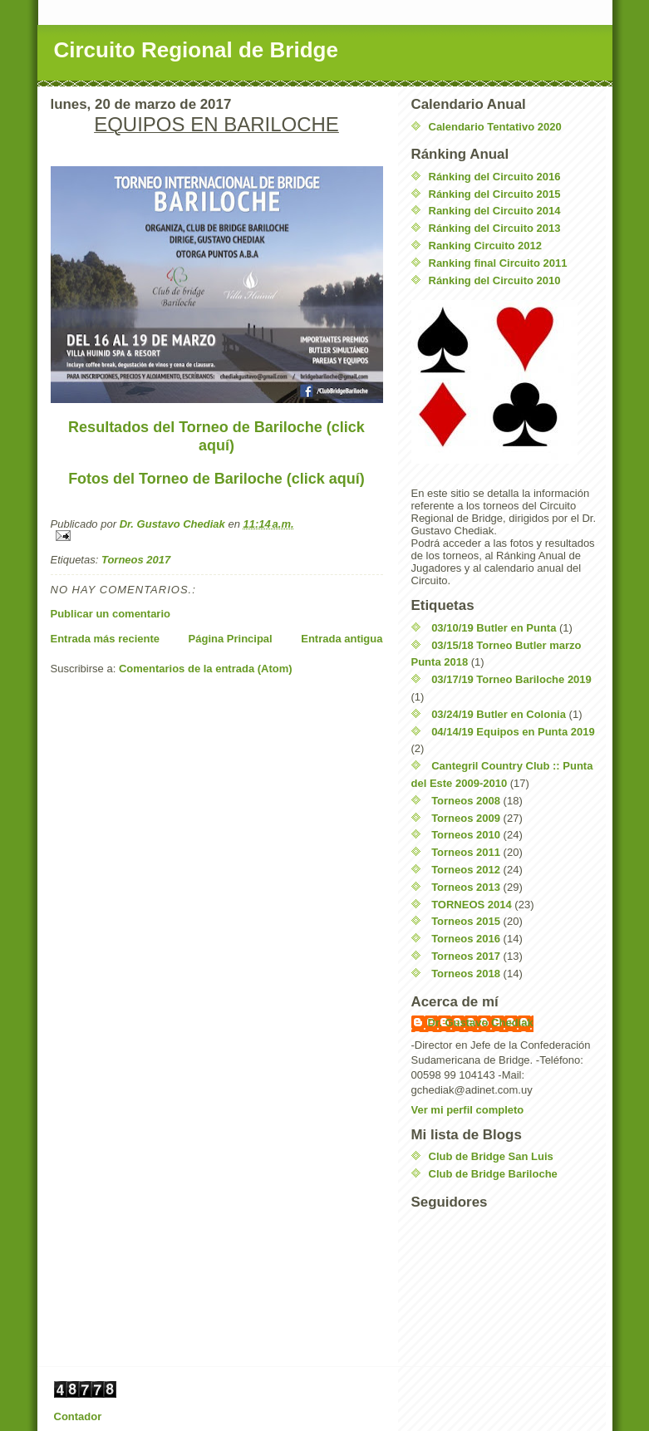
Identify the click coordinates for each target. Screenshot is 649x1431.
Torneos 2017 (135, 559)
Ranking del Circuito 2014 (495, 210)
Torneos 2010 (465, 835)
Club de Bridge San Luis (491, 1156)
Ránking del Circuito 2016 (495, 176)
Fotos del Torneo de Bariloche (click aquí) (216, 478)
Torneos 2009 (465, 818)
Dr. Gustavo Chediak (480, 1022)
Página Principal (231, 638)
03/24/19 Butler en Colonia (498, 714)
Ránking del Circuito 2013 (495, 228)
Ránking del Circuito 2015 (495, 194)
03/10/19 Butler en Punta (493, 628)
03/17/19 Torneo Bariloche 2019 (511, 679)
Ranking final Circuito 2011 (498, 263)
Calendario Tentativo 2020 (495, 126)
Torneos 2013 (465, 887)
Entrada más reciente (105, 638)
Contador (78, 1416)
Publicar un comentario (110, 613)
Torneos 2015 (465, 921)
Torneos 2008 (465, 800)
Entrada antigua (341, 638)
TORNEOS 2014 (471, 904)
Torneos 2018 (465, 973)
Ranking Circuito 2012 (486, 245)
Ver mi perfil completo (467, 1110)
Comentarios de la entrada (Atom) (206, 668)
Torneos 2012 (465, 869)
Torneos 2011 (465, 852)
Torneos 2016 (465, 938)
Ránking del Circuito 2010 (495, 280)
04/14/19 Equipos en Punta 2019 (513, 731)
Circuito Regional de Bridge (196, 49)
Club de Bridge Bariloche (493, 1174)
